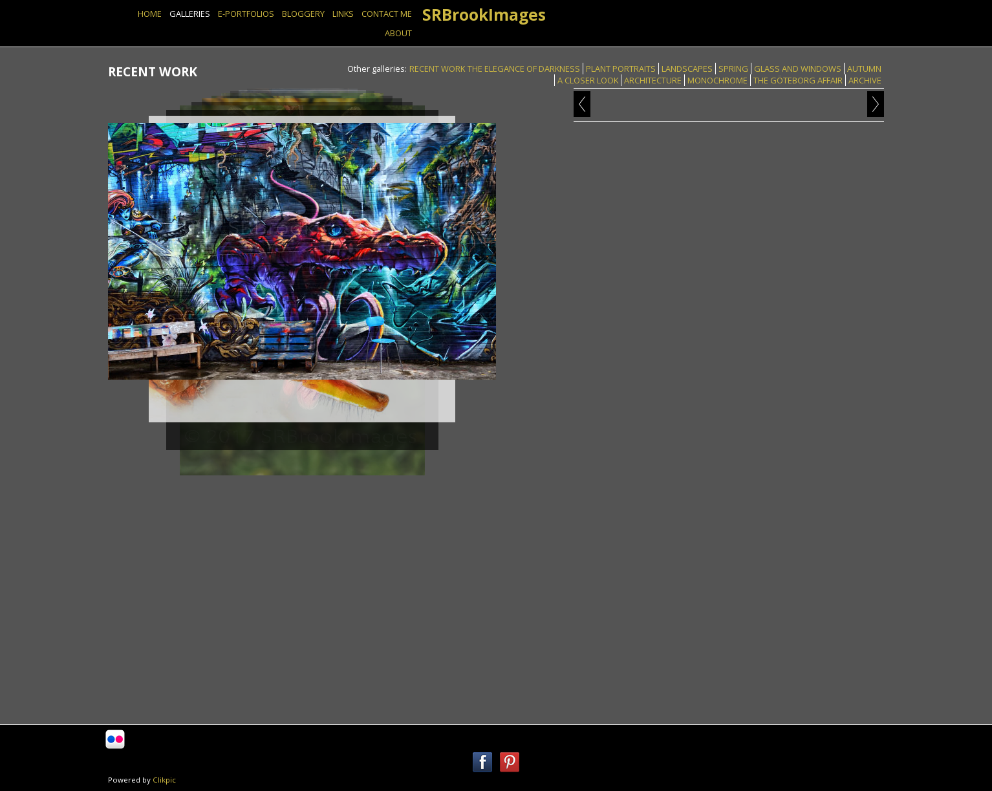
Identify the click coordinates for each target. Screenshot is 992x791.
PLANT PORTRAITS (621, 68)
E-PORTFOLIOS (246, 13)
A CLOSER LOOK (587, 80)
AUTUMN (864, 68)
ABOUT (398, 33)
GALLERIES (189, 13)
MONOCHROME (717, 80)
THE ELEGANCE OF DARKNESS (524, 68)
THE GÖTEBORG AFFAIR (798, 80)
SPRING (733, 68)
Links (343, 13)
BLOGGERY (303, 13)
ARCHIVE (864, 80)
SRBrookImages (484, 14)
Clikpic (164, 780)
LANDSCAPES (687, 68)
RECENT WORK (437, 68)
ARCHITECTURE (653, 80)
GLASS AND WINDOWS (797, 68)
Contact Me (386, 13)
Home (150, 13)
